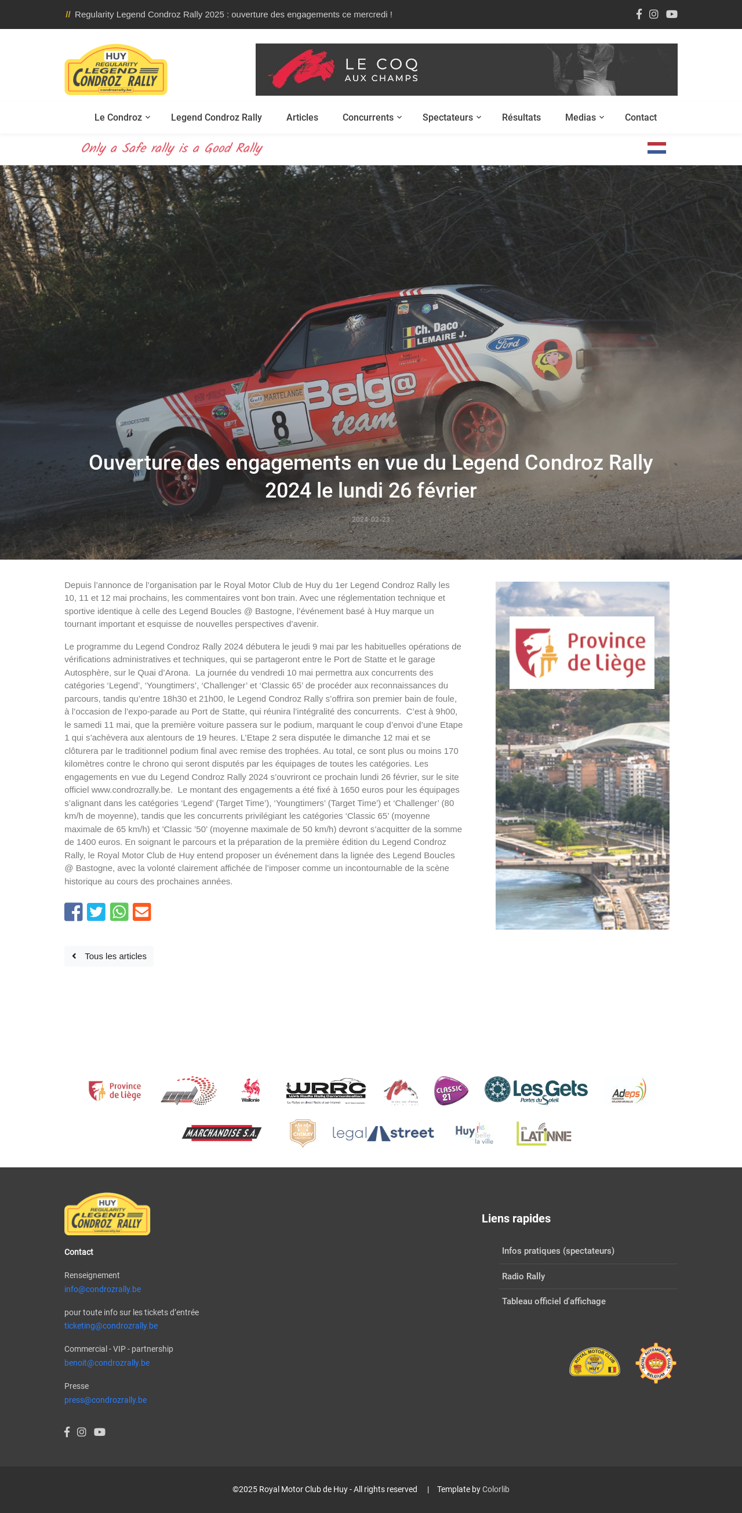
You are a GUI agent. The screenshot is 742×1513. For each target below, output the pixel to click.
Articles (302, 117)
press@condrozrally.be (105, 1400)
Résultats (521, 117)
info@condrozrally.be (102, 1289)
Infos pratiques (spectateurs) (558, 1251)
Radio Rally (523, 1276)
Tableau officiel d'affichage (554, 1301)
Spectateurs (448, 117)
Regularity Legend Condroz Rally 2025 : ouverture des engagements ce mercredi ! (233, 14)
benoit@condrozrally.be (107, 1362)
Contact (641, 117)
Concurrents (368, 117)
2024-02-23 (371, 520)
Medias (580, 117)
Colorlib (496, 1489)
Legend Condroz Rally (216, 117)
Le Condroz (118, 117)
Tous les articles (109, 956)
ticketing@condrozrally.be (111, 1325)
